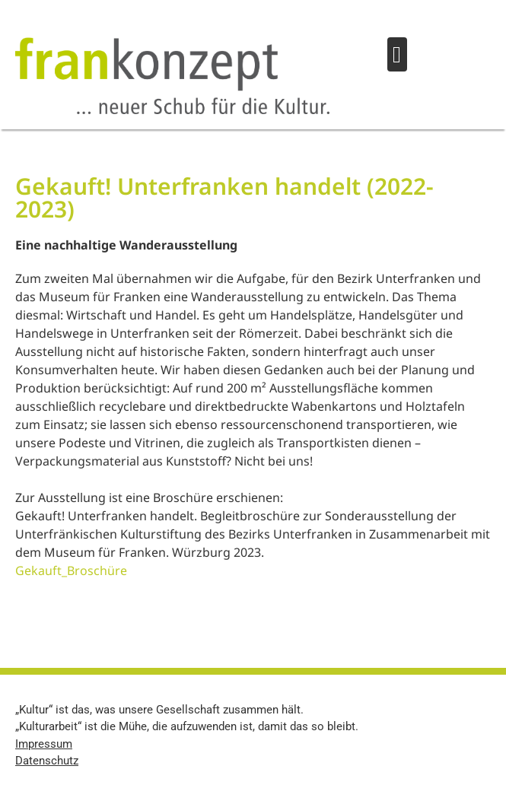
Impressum (43, 744)
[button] (397, 54)
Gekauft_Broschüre (71, 570)
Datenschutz (46, 761)
